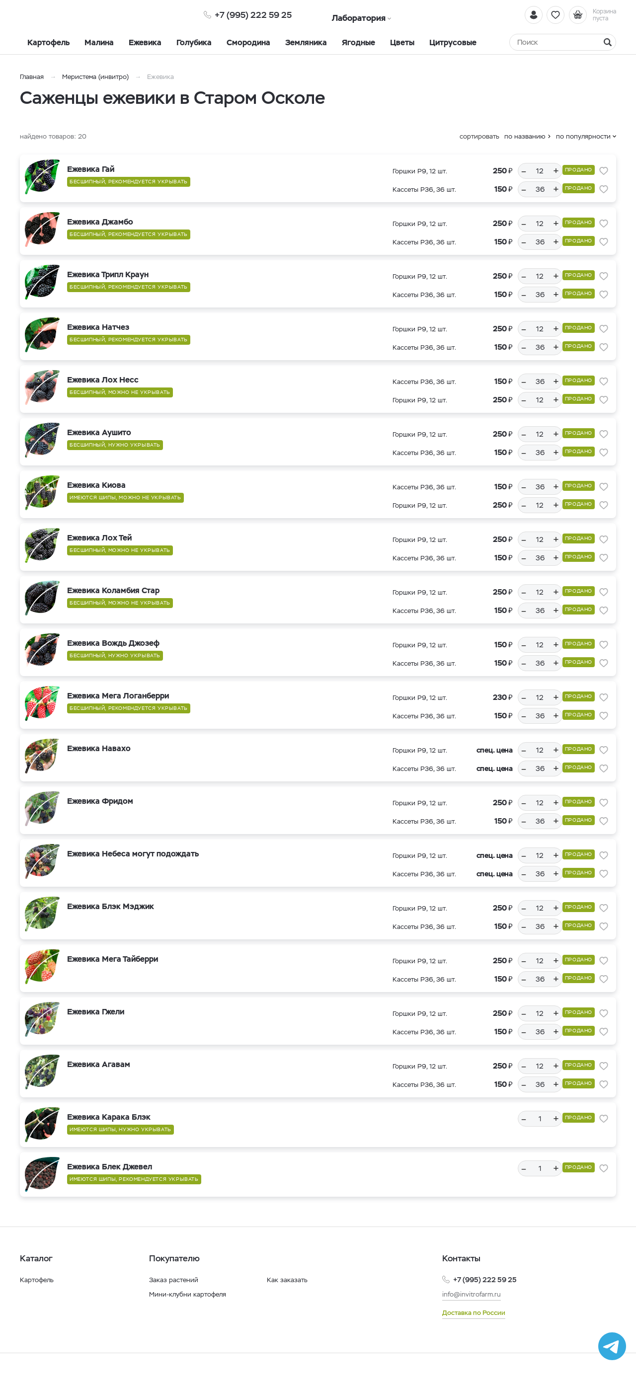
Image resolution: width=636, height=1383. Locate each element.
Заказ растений (174, 1279)
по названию (525, 136)
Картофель (48, 42)
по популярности (583, 136)
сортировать (479, 136)
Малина (99, 42)
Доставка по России (476, 1312)
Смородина (248, 42)
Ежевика (145, 42)
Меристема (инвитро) (96, 77)
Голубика (194, 42)
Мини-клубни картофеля (190, 1294)
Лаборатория (344, 14)
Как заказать (287, 1279)
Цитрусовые (453, 42)
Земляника (306, 42)
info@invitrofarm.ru (473, 1294)
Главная (32, 77)
